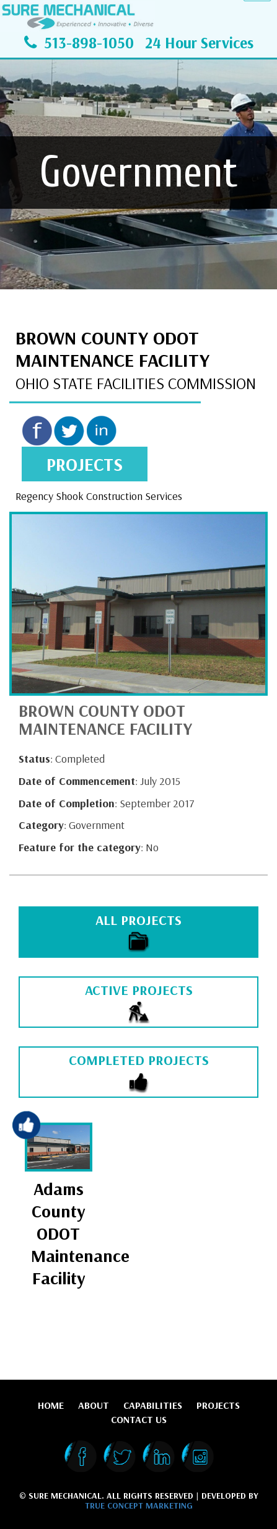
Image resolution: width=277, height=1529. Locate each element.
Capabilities (152, 1405)
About (93, 1405)
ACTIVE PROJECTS (139, 1002)
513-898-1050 (89, 42)
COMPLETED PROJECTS (139, 1072)
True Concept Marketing (139, 1505)
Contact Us (139, 1419)
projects (84, 464)
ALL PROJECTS (138, 932)
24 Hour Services (199, 42)
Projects (218, 1405)
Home (51, 1405)
